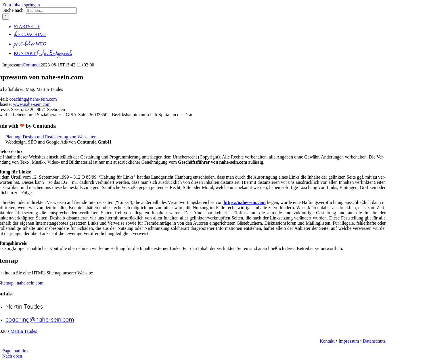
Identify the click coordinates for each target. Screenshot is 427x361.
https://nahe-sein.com (244, 202)
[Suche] (5, 17)
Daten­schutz (374, 341)
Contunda (32, 64)
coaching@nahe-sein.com (33, 99)
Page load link (15, 350)
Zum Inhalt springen (21, 4)
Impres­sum (348, 341)
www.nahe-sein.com (31, 104)
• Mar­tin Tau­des (22, 331)
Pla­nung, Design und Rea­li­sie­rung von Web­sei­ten (51, 136)
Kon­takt (327, 341)
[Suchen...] (51, 10)
